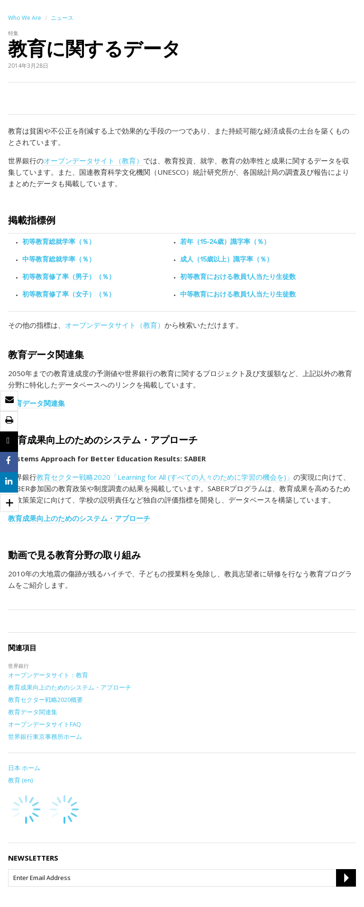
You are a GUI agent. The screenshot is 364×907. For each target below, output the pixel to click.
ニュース (62, 18)
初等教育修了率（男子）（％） (68, 277)
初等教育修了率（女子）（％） (68, 295)
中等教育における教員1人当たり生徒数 (238, 295)
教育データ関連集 (36, 403)
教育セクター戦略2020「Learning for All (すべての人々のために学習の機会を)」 (164, 477)
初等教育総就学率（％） (58, 242)
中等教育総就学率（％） (58, 260)
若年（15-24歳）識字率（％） (225, 242)
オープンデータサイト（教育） (93, 160)
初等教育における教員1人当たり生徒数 (238, 277)
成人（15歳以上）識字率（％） (226, 260)
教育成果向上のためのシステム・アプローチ (79, 518)
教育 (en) (20, 780)
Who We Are (24, 18)
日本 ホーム (24, 767)
